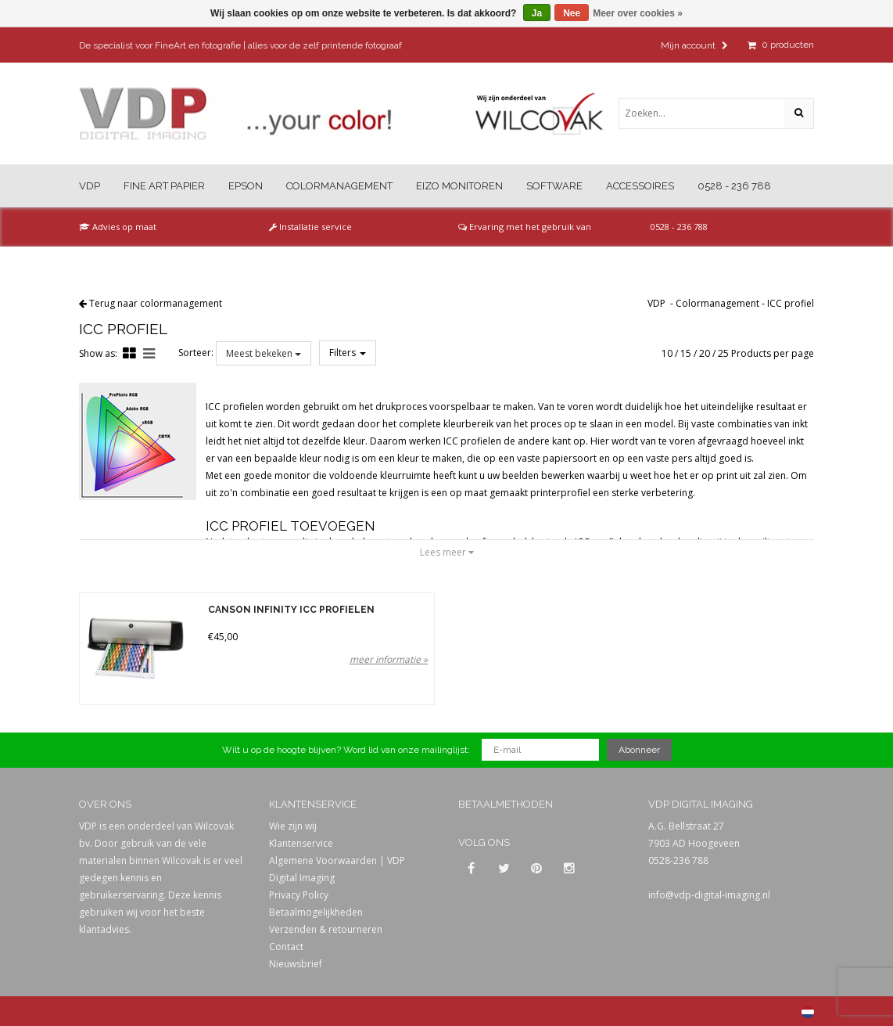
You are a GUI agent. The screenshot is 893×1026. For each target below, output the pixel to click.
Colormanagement (339, 186)
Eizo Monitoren (459, 186)
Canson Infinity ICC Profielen (291, 610)
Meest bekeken (263, 353)
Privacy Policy (298, 895)
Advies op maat (117, 226)
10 (667, 353)
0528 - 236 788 (734, 186)
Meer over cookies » (638, 13)
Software (554, 186)
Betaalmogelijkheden (316, 912)
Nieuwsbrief (295, 963)
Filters (347, 352)
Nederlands (808, 1012)
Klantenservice (301, 843)
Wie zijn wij (293, 826)
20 (704, 353)
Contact (286, 946)
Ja (537, 13)
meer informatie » (389, 659)
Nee (571, 13)
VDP (89, 186)
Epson (245, 186)
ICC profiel (790, 303)
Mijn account (694, 45)
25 (723, 353)
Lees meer (447, 552)
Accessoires (640, 186)
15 (685, 353)
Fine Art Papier (164, 186)
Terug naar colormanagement (155, 303)
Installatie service (310, 226)
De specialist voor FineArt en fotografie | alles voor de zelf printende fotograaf (240, 45)
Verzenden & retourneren (325, 929)
